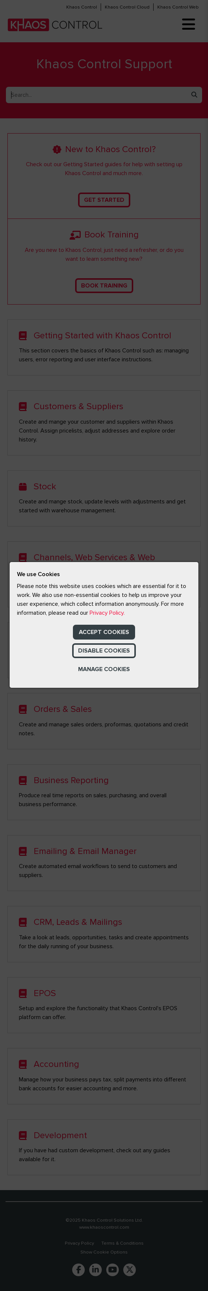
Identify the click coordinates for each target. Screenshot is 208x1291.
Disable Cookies (104, 650)
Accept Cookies (104, 632)
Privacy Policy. (107, 613)
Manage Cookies (104, 669)
